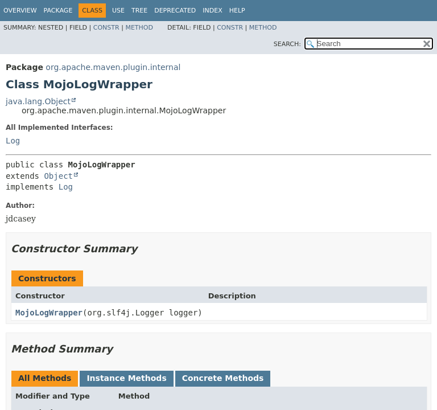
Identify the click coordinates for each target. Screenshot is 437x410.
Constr (106, 27)
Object (58, 176)
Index (212, 10)
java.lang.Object (38, 101)
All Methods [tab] (44, 378)
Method (139, 27)
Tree (139, 10)
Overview (20, 10)
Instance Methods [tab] (126, 378)
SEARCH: (287, 44)
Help (237, 10)
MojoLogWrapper (49, 312)
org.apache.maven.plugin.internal (113, 67)
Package (58, 10)
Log (13, 140)
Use (118, 10)
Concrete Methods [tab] (223, 378)
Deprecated (175, 10)
